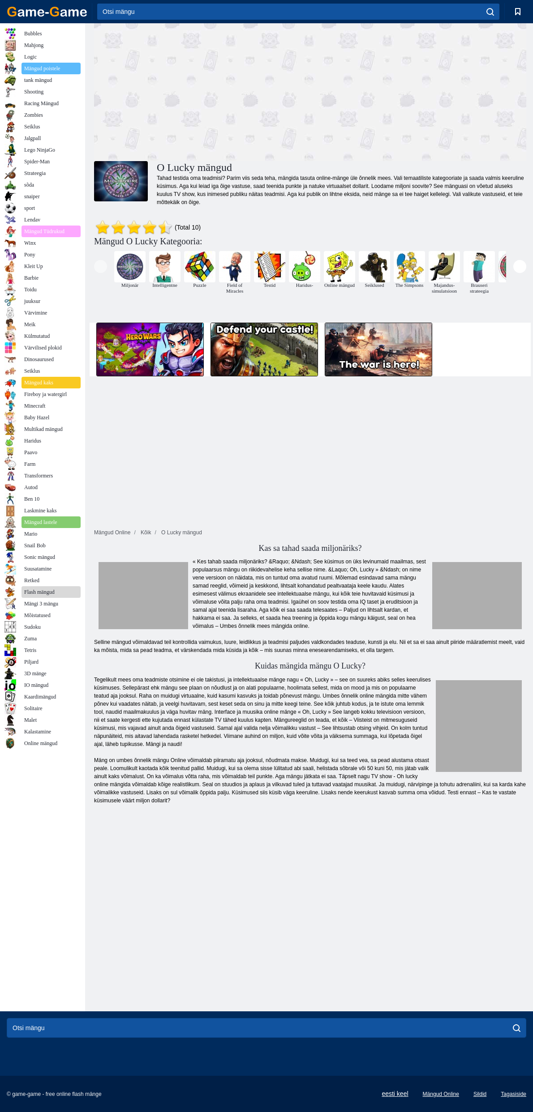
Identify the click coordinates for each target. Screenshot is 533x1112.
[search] (490, 11)
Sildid (479, 1094)
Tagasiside (513, 1094)
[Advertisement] (202, 90)
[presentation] (100, 266)
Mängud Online (441, 1094)
